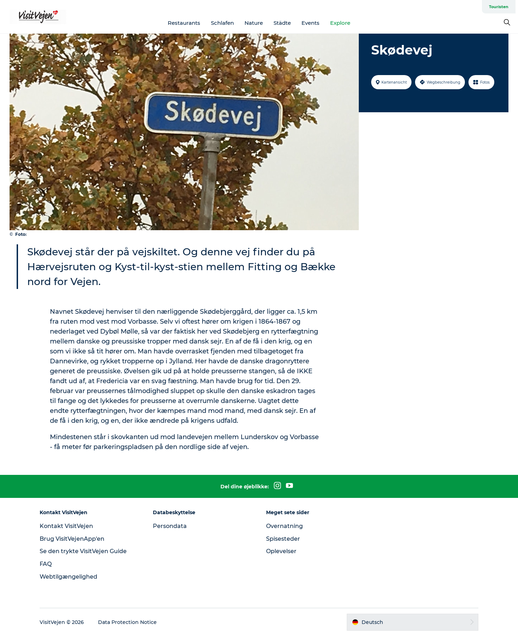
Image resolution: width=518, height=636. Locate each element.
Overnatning (284, 526)
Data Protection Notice (127, 622)
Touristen (498, 6)
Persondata (170, 526)
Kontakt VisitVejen (66, 526)
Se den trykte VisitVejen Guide (83, 551)
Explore (340, 22)
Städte (282, 22)
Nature (253, 22)
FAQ (46, 564)
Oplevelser (281, 551)
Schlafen (222, 22)
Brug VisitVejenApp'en (72, 538)
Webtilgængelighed (68, 576)
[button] (412, 622)
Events (310, 22)
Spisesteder (283, 538)
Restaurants (184, 22)
